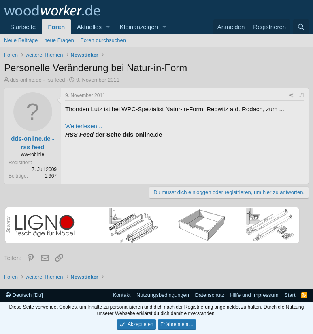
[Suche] (301, 26)
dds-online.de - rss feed (37, 80)
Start (289, 295)
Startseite (23, 26)
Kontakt (121, 295)
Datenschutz (209, 295)
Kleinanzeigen (139, 26)
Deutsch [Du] (24, 295)
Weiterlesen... (83, 126)
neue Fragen (59, 40)
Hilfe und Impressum (254, 295)
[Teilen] (291, 95)
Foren (56, 26)
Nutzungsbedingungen (162, 295)
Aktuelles (89, 26)
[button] (108, 26)
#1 (301, 95)
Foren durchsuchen (103, 40)
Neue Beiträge (21, 40)
